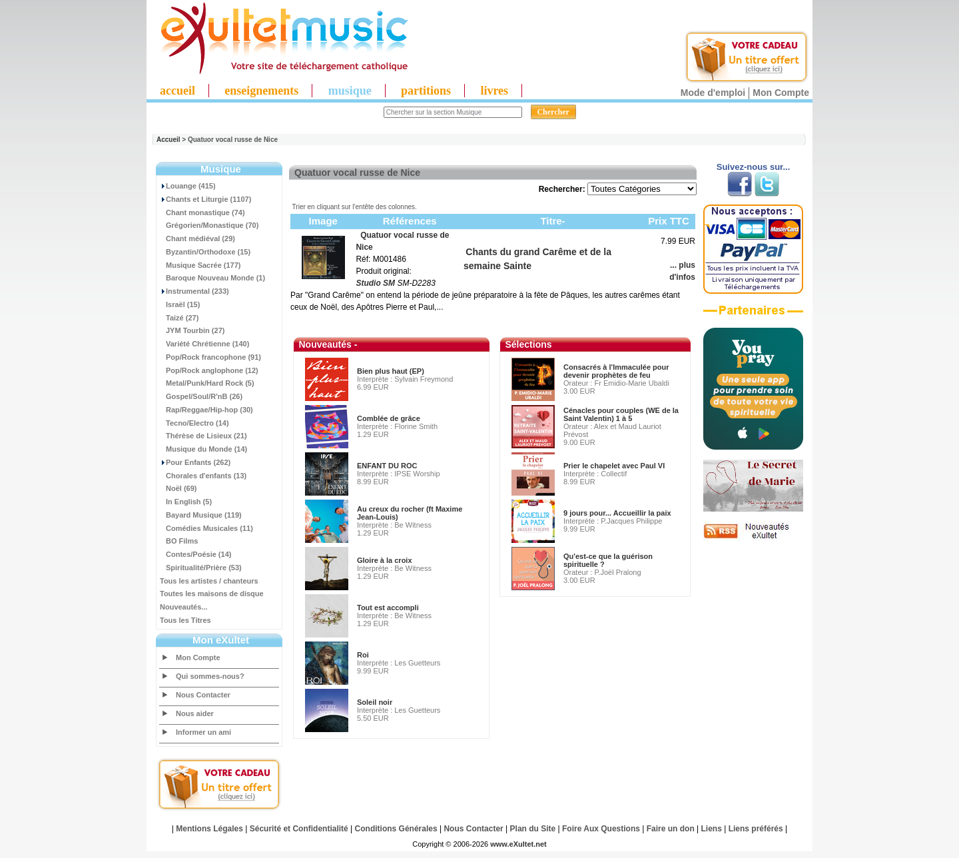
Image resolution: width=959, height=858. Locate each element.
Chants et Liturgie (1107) (205, 199)
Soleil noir (374, 702)
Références (410, 220)
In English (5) (186, 502)
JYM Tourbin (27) (192, 330)
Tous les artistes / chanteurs (209, 581)
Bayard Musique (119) (201, 515)
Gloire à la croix (384, 560)
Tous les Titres (185, 620)
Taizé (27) (179, 318)
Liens (711, 828)
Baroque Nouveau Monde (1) (212, 278)
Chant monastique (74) (202, 212)
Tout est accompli (388, 608)
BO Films (179, 541)
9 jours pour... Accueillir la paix (617, 513)
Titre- (552, 220)
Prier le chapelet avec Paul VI (614, 466)
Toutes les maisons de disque (212, 594)
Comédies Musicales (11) (206, 528)
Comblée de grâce (388, 418)
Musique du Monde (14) (203, 449)
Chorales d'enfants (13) (203, 476)
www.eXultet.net (518, 844)
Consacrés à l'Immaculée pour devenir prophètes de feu (616, 371)
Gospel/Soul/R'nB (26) (201, 396)
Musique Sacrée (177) (200, 265)
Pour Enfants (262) (195, 462)
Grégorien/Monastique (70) (209, 225)
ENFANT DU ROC (387, 466)
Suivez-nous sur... (754, 167)
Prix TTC (668, 220)
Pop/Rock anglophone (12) (209, 370)
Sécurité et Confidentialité (299, 828)
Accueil (168, 139)
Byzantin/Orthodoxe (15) (205, 252)
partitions (426, 90)
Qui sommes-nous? (210, 676)
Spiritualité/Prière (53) (201, 568)
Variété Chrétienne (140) (204, 344)
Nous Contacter (203, 695)
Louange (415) (188, 186)
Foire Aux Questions (601, 828)
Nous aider (195, 713)
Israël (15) (180, 304)
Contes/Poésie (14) (195, 554)
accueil (177, 90)
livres (494, 90)
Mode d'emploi (713, 92)
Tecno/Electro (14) (194, 423)
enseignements (261, 90)
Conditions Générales (396, 828)
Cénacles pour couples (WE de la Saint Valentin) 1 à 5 (621, 414)
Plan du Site (533, 828)
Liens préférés (756, 828)
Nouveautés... (184, 607)
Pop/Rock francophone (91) (210, 357)
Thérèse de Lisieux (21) (203, 436)
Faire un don (671, 828)
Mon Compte (781, 92)
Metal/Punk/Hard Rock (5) (207, 383)
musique (350, 90)
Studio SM (375, 283)
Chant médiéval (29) (197, 238)
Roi (363, 655)
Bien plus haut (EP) (390, 371)
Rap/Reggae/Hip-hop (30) (206, 410)
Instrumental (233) (194, 291)
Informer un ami (203, 732)
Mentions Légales (209, 828)
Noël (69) (178, 488)
